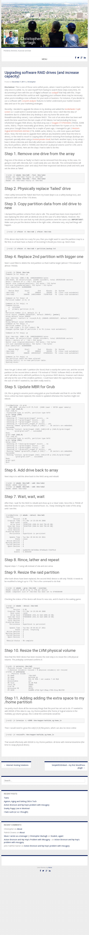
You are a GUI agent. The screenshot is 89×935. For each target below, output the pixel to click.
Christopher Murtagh (30, 40)
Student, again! (57, 896)
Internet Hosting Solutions (16, 825)
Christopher (31, 82)
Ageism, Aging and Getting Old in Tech (20, 861)
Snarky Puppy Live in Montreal (17, 868)
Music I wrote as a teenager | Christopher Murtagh (25, 896)
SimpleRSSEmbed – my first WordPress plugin (68, 826)
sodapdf (55, 92)
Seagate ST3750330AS (61, 123)
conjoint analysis (29, 101)
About (19, 889)
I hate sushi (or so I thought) (16, 872)
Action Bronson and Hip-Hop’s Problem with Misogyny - (27, 899)
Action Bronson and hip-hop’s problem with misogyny (26, 865)
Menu (44, 59)
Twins (6, 858)
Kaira (50, 927)
